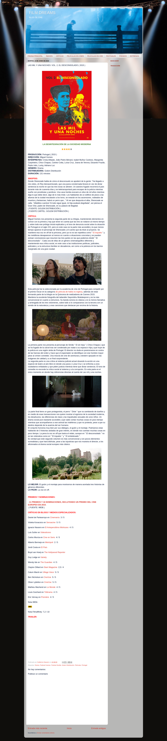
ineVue (47, 582)
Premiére (45, 597)
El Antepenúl (50, 527)
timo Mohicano (62, 527)
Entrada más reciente (37, 728)
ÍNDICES (49, 56)
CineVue (47, 577)
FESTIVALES (111, 56)
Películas (78, 665)
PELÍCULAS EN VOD (95, 56)
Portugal (84, 665)
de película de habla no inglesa (69, 292)
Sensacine (50, 522)
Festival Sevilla (56, 665)
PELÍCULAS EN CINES (75, 56)
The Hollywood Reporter (54, 552)
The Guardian (46, 562)
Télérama (48, 592)
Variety (44, 557)
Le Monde (51, 587)
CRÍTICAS (59, 56)
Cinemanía (55, 517)
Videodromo (46, 532)
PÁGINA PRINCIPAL (35, 56)
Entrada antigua (98, 728)
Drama (37, 665)
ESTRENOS (134, 56)
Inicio (69, 728)
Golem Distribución (68, 665)
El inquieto (97, 233)
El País (44, 547)
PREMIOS (123, 56)
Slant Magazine (50, 567)
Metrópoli (49, 542)
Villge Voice (48, 572)
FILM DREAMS (42, 13)
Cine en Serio (49, 537)
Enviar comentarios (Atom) (45, 733)
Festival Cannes (45, 665)
